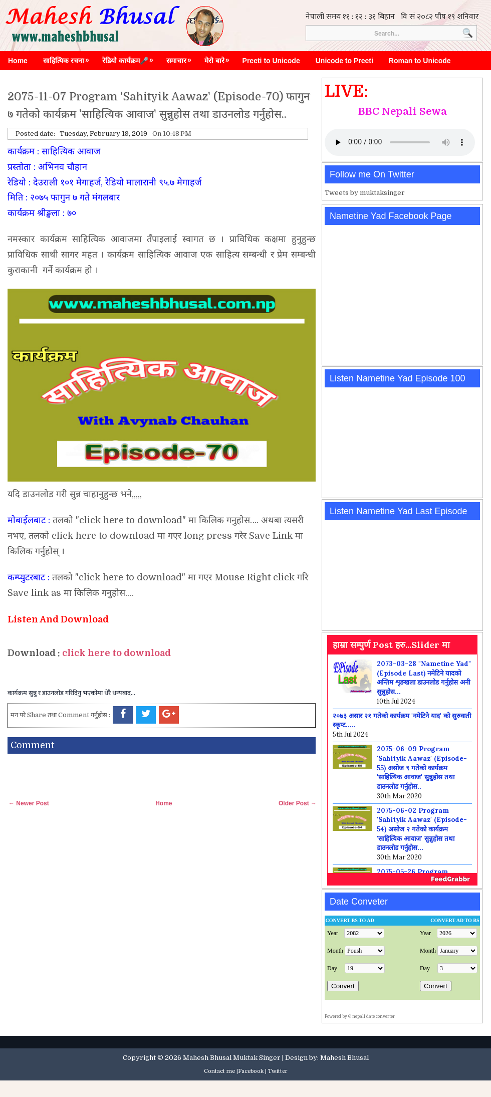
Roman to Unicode (420, 61)
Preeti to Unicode (271, 61)
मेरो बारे (219, 58)
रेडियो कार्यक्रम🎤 (130, 58)
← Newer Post (29, 803)
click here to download (116, 653)
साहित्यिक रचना (68, 58)
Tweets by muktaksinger (365, 192)
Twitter (278, 1071)
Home (18, 61)
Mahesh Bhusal (344, 1057)
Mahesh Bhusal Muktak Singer (232, 1057)
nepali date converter (373, 1016)
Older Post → (298, 803)
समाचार (181, 58)
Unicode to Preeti (344, 61)
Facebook (251, 1071)
